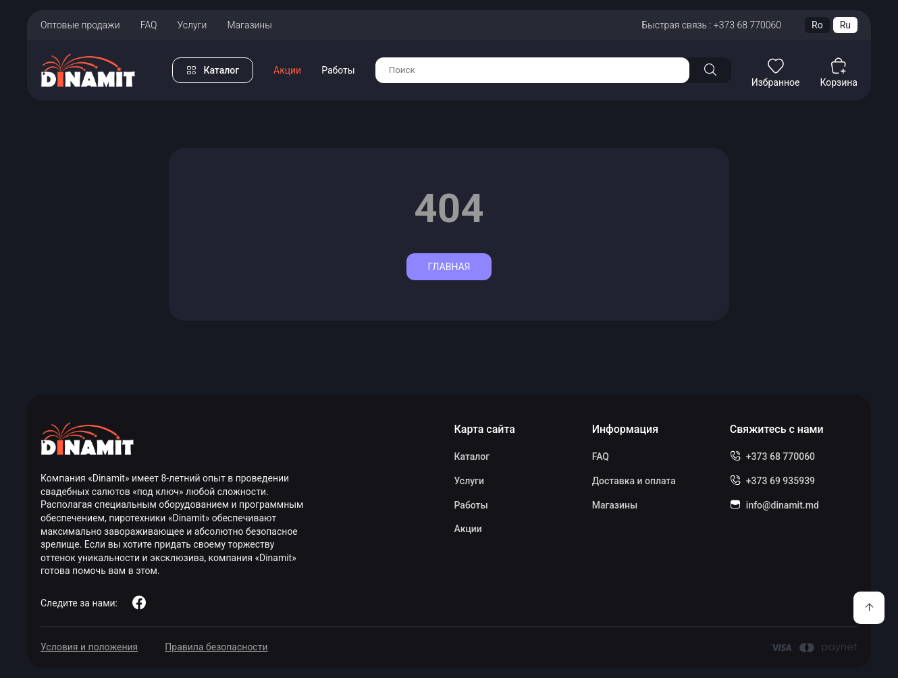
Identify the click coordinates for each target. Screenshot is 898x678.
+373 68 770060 (780, 456)
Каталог (472, 456)
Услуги (192, 25)
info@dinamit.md (782, 505)
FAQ (148, 25)
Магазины (249, 25)
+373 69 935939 (780, 480)
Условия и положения (89, 647)
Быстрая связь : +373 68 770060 (711, 25)
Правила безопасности (216, 647)
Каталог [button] (221, 70)
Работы (338, 70)
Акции (287, 70)
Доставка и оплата (634, 480)
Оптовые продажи (80, 25)
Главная (448, 266)
